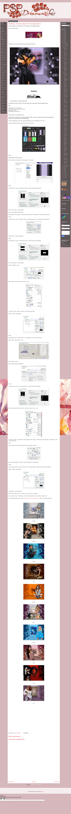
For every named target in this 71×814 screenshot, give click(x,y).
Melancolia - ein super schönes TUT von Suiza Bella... (65, 144)
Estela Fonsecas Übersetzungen (3, 39)
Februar (64, 174)
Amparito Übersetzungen (3, 80)
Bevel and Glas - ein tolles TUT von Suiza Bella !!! (65, 139)
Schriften (63, 242)
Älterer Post (56, 781)
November (65, 44)
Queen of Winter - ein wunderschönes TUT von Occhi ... (65, 101)
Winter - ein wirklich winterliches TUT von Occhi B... (65, 96)
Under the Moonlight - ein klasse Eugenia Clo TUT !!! (65, 80)
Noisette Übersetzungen (3, 94)
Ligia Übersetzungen (3, 62)
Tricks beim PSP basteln (65, 245)
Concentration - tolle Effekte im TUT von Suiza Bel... (65, 149)
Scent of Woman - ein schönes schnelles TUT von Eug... (65, 85)
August (64, 166)
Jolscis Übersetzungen (3, 34)
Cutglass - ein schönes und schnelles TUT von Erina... (65, 54)
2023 (63, 34)
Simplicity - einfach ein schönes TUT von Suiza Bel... (65, 69)
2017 (63, 42)
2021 (63, 37)
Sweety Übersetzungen (3, 78)
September (65, 165)
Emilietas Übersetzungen (3, 31)
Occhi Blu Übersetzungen (3, 103)
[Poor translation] (3, 799)
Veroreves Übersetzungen (3, 75)
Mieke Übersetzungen (3, 82)
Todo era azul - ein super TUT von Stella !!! (65, 162)
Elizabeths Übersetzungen (3, 44)
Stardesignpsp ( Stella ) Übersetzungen (3, 73)
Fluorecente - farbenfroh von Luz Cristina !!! (65, 124)
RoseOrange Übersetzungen (3, 112)
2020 (63, 38)
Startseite (34, 781)
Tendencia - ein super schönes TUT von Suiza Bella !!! (65, 63)
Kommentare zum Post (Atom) (36, 784)
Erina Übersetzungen (3, 36)
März (64, 173)
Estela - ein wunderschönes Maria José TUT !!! (65, 116)
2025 (63, 31)
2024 (63, 33)
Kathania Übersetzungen (3, 85)
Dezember (65, 43)
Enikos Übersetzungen (3, 46)
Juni (64, 169)
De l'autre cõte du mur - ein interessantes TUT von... (65, 74)
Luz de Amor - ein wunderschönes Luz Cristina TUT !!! (65, 129)
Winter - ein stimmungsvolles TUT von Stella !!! (65, 155)
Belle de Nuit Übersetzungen (3, 57)
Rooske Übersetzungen (3, 70)
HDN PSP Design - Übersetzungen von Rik (3, 108)
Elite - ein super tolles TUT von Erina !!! (65, 49)
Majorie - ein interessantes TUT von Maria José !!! (65, 111)
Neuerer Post (11, 781)
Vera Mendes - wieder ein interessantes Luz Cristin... (65, 134)
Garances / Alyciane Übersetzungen (3, 67)
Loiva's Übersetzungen (3, 48)
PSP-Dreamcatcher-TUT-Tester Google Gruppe (31, 498)
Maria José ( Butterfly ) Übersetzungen (3, 97)
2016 (63, 177)
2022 (63, 35)
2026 (63, 30)
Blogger (42, 791)
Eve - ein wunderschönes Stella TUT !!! (65, 158)
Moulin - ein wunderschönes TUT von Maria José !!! (65, 120)
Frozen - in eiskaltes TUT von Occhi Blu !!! (65, 107)
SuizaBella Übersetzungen (3, 60)
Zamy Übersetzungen (3, 105)
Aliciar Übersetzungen (3, 55)
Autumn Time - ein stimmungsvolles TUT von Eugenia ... (65, 90)
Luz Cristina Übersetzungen (3, 41)
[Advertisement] (34, 772)
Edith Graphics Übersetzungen (3, 64)
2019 (63, 39)
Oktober (64, 46)
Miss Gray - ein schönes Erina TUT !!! (65, 59)
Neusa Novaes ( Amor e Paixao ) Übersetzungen (3, 52)
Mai (64, 170)
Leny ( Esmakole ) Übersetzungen (3, 91)
